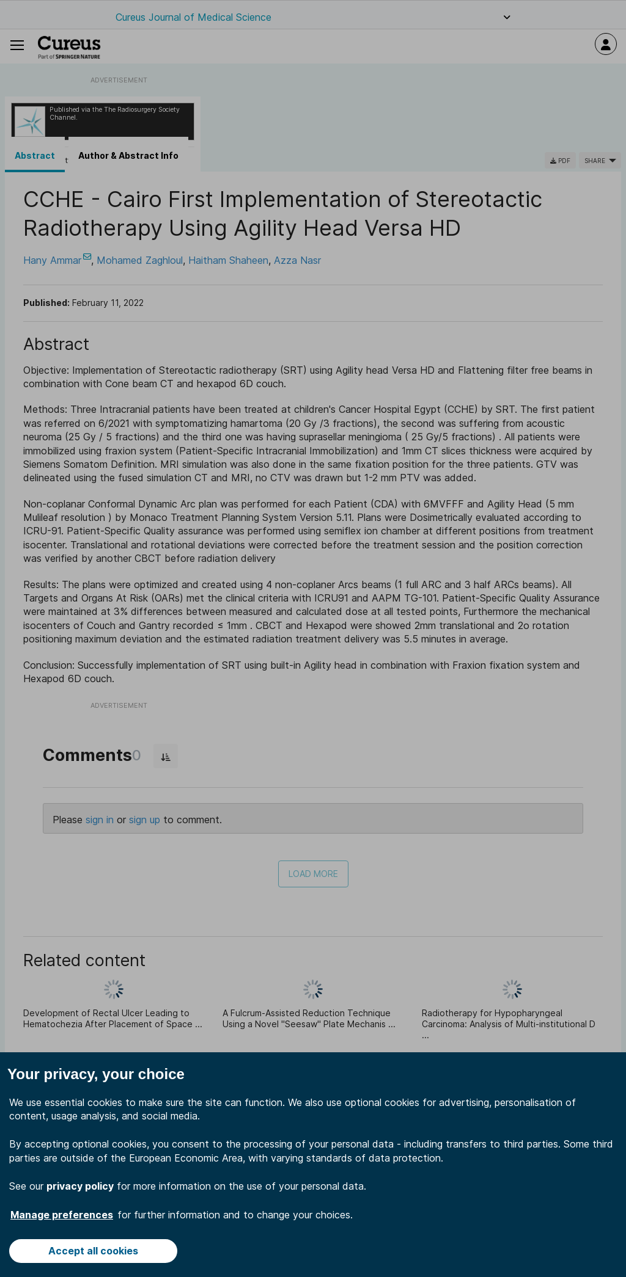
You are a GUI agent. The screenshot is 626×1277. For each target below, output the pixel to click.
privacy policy (80, 1186)
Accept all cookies (93, 1251)
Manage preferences (61, 1215)
